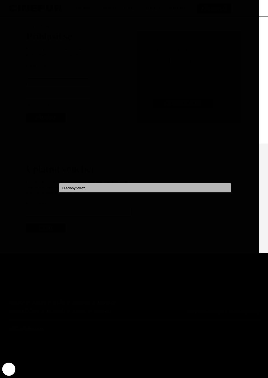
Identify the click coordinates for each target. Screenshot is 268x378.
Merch (79, 311)
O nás (58, 303)
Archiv (38, 303)
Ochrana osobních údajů (204, 312)
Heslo (31, 85)
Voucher (102, 311)
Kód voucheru (37, 204)
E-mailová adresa (40, 66)
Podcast (81, 303)
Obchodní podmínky (244, 312)
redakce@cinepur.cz (26, 328)
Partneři (56, 311)
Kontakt (106, 303)
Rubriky (16, 303)
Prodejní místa (24, 311)
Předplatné (214, 8)
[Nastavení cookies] (8, 369)
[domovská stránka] (35, 8)
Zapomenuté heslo (39, 104)
